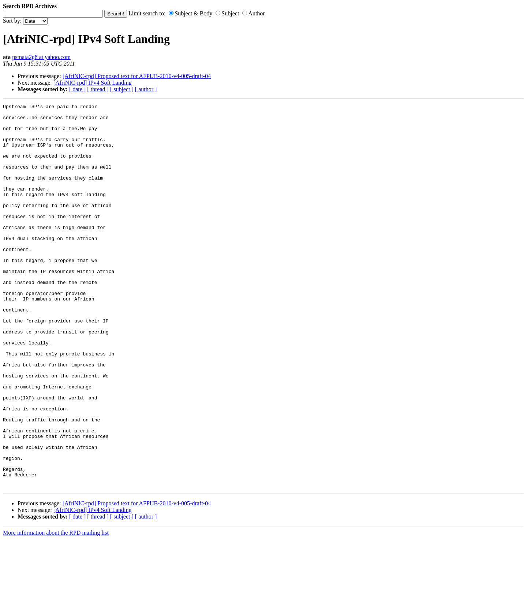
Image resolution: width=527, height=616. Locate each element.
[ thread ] (98, 89)
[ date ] (77, 89)
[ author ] (146, 89)
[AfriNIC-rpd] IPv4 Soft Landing (92, 83)
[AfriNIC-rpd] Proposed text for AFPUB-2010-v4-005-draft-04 (137, 76)
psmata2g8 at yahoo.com (41, 57)
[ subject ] (122, 89)
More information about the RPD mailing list (56, 609)
